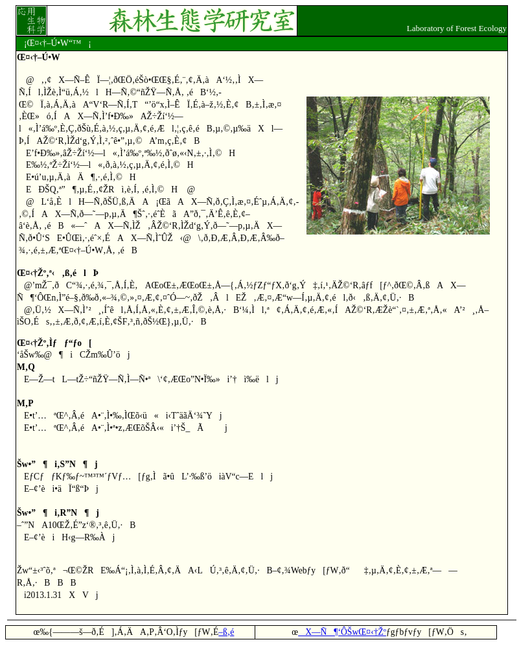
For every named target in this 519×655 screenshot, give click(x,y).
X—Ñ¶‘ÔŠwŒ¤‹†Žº (342, 632)
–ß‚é (226, 632)
